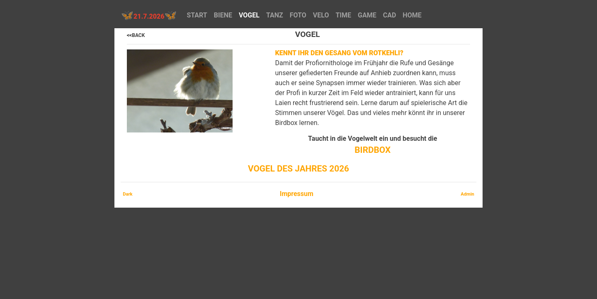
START (197, 15)
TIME (343, 15)
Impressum (296, 194)
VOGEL (249, 15)
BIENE (223, 15)
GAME (367, 15)
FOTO (298, 15)
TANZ (274, 15)
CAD (389, 15)
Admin (467, 194)
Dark (127, 194)
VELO (321, 15)
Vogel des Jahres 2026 (298, 169)
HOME (412, 15)
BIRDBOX (372, 150)
